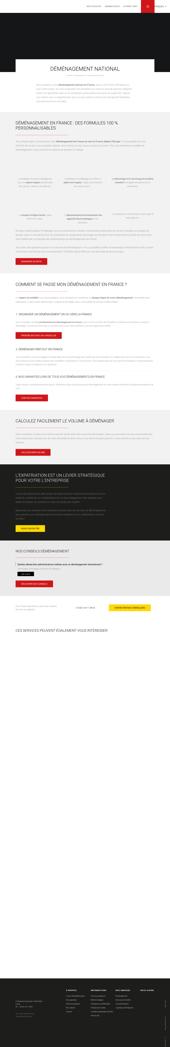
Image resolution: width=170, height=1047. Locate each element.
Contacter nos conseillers (130, 608)
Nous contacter (94, 6)
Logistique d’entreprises (124, 1008)
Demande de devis (112, 6)
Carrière (69, 1012)
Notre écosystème (73, 1004)
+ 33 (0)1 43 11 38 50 (85, 608)
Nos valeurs (70, 1008)
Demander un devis (31, 261)
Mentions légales (97, 1000)
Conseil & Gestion (122, 1004)
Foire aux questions (98, 996)
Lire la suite (25, 574)
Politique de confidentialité (100, 1004)
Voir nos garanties (31, 398)
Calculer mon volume (33, 452)
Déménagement (79, 75)
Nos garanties (71, 1000)
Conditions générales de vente (102, 1012)
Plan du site (95, 1015)
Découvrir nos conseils (34, 584)
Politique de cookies (98, 1008)
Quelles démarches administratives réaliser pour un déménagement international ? (59, 564)
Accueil (69, 75)
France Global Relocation (75, 996)
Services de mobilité (123, 1000)
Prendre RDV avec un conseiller (38, 335)
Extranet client (130, 6)
